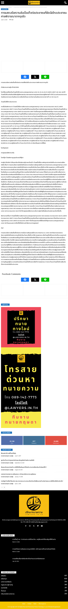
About (23, 604)
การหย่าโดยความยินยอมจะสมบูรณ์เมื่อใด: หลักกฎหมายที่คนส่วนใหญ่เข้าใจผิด (33, 549)
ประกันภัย (4, 588)
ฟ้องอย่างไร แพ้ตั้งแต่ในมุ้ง (8, 453)
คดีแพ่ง (3, 575)
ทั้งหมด (3, 591)
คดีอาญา (4, 578)
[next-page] (4, 487)
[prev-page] (2, 487)
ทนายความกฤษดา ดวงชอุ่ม (7, 456)
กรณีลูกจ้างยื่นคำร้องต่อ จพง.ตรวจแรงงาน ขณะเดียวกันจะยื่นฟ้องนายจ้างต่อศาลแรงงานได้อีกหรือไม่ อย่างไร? (32, 481)
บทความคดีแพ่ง (9, 7)
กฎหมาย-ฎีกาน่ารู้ (7, 585)
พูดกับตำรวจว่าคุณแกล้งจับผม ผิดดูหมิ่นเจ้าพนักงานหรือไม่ (17, 460)
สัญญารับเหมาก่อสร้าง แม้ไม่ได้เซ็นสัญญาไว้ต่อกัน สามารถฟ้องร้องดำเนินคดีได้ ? (24, 467)
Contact (29, 604)
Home (2, 7)
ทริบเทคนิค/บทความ (7, 594)
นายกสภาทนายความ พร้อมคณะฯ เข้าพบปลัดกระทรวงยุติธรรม (18, 474)
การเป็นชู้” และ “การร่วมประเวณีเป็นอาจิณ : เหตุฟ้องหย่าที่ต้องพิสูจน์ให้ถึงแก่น (34, 539)
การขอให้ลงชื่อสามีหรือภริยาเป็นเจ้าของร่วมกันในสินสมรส (28, 559)
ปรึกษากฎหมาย (42, 604)
